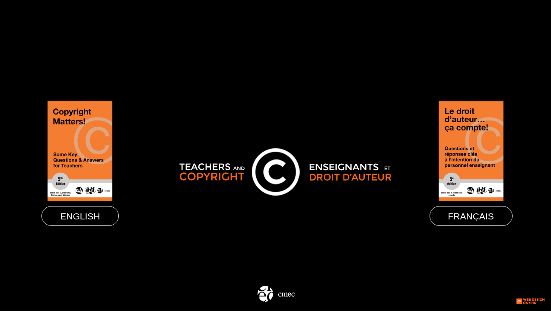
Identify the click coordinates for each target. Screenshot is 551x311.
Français (471, 216)
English (80, 216)
